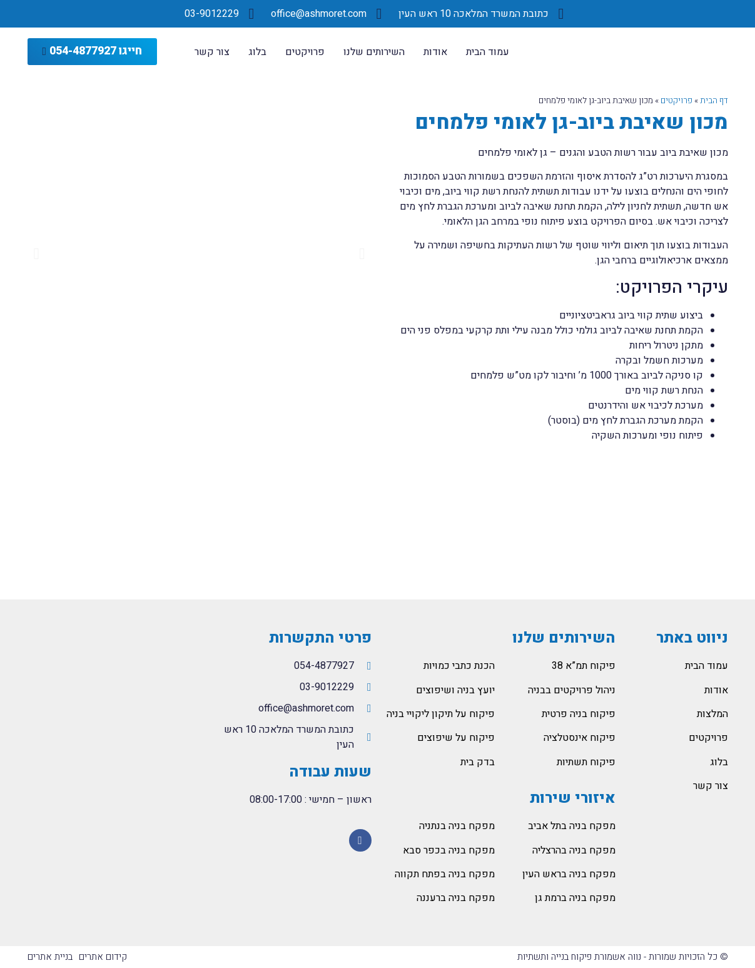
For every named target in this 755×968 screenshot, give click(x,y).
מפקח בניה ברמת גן (575, 897)
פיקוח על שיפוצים (456, 737)
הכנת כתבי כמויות (459, 665)
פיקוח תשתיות (586, 762)
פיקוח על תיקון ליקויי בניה (441, 713)
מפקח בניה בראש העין (569, 874)
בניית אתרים (50, 957)
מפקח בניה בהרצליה (574, 850)
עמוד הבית (487, 51)
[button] (93, 51)
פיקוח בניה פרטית (579, 713)
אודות (435, 51)
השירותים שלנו (374, 51)
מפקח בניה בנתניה (457, 825)
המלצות (712, 713)
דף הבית (714, 100)
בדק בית (477, 762)
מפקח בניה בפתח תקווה (445, 874)
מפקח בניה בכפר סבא (449, 850)
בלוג (257, 51)
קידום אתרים (103, 957)
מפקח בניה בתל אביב (572, 825)
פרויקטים (305, 51)
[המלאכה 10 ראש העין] (110, 724)
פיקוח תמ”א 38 (584, 665)
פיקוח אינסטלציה (580, 737)
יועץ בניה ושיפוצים (455, 690)
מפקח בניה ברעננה (456, 897)
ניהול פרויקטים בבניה (572, 690)
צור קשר (212, 51)
